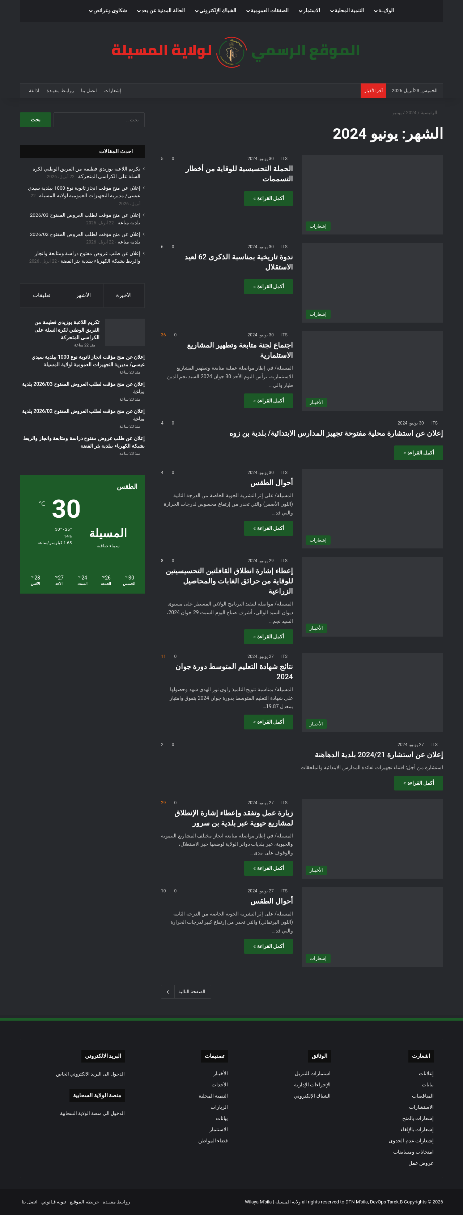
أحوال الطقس (271, 482)
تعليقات (41, 295)
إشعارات (112, 90)
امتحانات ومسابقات (413, 1152)
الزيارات (219, 1107)
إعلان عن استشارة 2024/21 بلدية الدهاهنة (379, 754)
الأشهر (83, 295)
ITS (284, 158)
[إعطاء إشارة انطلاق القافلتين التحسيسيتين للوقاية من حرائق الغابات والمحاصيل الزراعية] (372, 597)
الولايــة (386, 10)
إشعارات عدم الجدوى (411, 1140)
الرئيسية (432, 112)
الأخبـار (220, 1073)
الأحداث (220, 1084)
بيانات (428, 1084)
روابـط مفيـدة (60, 90)
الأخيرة (124, 295)
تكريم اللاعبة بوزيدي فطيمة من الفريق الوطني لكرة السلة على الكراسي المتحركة (66, 329)
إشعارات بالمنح (418, 1118)
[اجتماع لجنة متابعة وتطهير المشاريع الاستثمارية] (372, 371)
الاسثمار (311, 10)
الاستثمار (218, 1129)
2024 (411, 112)
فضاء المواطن (213, 1140)
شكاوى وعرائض (110, 10)
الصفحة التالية (186, 991)
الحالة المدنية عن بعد (163, 10)
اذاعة (34, 90)
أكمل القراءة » (268, 198)
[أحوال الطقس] (372, 508)
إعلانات (426, 1073)
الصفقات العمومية (270, 10)
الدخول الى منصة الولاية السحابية (92, 1113)
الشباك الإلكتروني (218, 10)
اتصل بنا (89, 90)
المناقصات (423, 1096)
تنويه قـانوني (53, 1202)
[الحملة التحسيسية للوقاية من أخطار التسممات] (372, 194)
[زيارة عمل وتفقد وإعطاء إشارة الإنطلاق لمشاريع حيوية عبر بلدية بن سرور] (372, 839)
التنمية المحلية (349, 10)
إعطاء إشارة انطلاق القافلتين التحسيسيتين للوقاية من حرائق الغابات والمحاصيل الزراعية (229, 580)
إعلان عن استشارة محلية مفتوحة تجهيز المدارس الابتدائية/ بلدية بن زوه (336, 433)
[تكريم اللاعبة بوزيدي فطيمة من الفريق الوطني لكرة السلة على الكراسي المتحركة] (125, 332)
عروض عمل (421, 1163)
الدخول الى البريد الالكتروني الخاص (90, 1074)
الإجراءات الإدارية (312, 1084)
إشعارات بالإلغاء (417, 1129)
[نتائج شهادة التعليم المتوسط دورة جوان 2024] (372, 692)
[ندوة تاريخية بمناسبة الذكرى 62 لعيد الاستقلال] (372, 283)
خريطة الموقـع (84, 1202)
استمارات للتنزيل (313, 1073)
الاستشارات (421, 1107)
